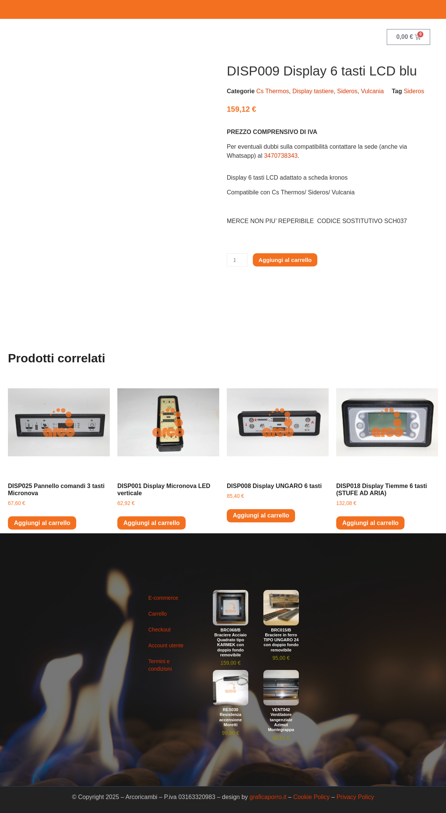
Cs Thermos (272, 91)
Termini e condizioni (160, 665)
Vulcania (372, 91)
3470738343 (281, 155)
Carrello (157, 614)
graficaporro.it (267, 797)
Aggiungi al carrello (288, 260)
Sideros (347, 91)
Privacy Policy (355, 797)
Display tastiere (313, 91)
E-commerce (163, 598)
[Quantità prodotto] (238, 260)
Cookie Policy (311, 797)
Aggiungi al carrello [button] (42, 523)
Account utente (165, 645)
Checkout (159, 630)
